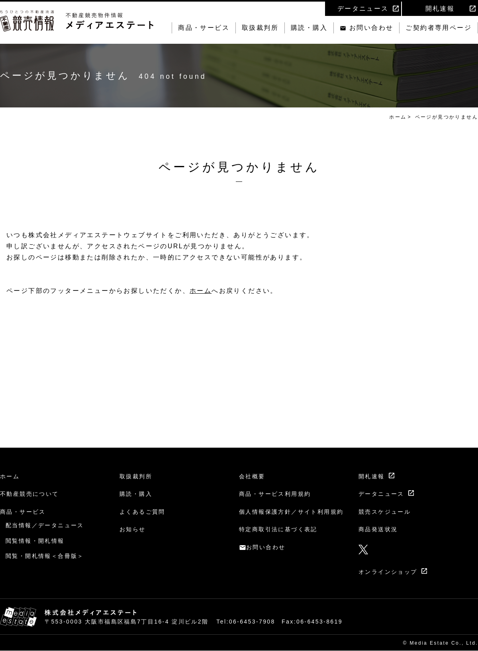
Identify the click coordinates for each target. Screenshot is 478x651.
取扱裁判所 (260, 27)
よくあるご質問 (142, 512)
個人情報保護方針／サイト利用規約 (291, 512)
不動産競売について (29, 494)
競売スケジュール (384, 512)
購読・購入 (309, 27)
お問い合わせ (371, 27)
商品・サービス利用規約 (275, 494)
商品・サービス (203, 27)
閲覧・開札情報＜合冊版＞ (45, 556)
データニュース (363, 8)
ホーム (397, 117)
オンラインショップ (387, 572)
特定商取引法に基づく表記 (278, 529)
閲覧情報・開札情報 (35, 541)
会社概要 (252, 476)
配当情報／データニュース (45, 525)
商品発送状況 (378, 529)
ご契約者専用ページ (439, 27)
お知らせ (133, 529)
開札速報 (440, 8)
